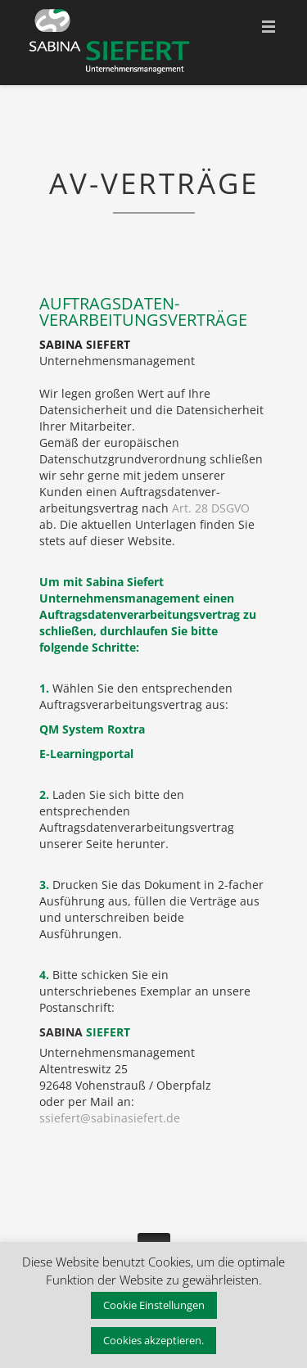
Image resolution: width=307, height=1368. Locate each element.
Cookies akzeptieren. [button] (153, 1340)
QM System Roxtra (92, 729)
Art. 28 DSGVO (211, 508)
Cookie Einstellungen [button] (154, 1305)
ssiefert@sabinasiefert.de (109, 1118)
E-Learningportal (86, 753)
